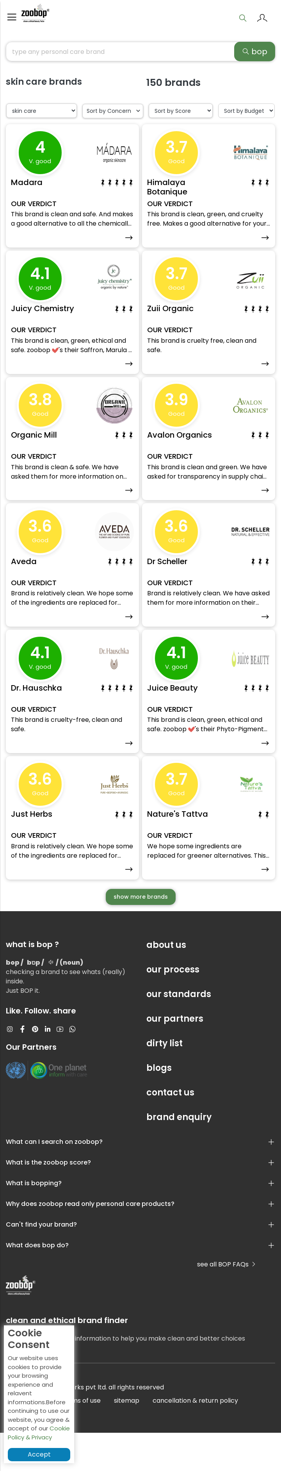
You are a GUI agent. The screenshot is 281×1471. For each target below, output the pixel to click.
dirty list (164, 1082)
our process (172, 1008)
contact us (170, 1131)
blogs (159, 1106)
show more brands (141, 935)
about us (166, 983)
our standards (178, 1032)
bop (254, 55)
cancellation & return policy (195, 1438)
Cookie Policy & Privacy (39, 1432)
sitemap (126, 1438)
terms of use (81, 1438)
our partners (174, 1057)
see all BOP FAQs (226, 1302)
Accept (39, 1454)
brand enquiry (179, 1155)
